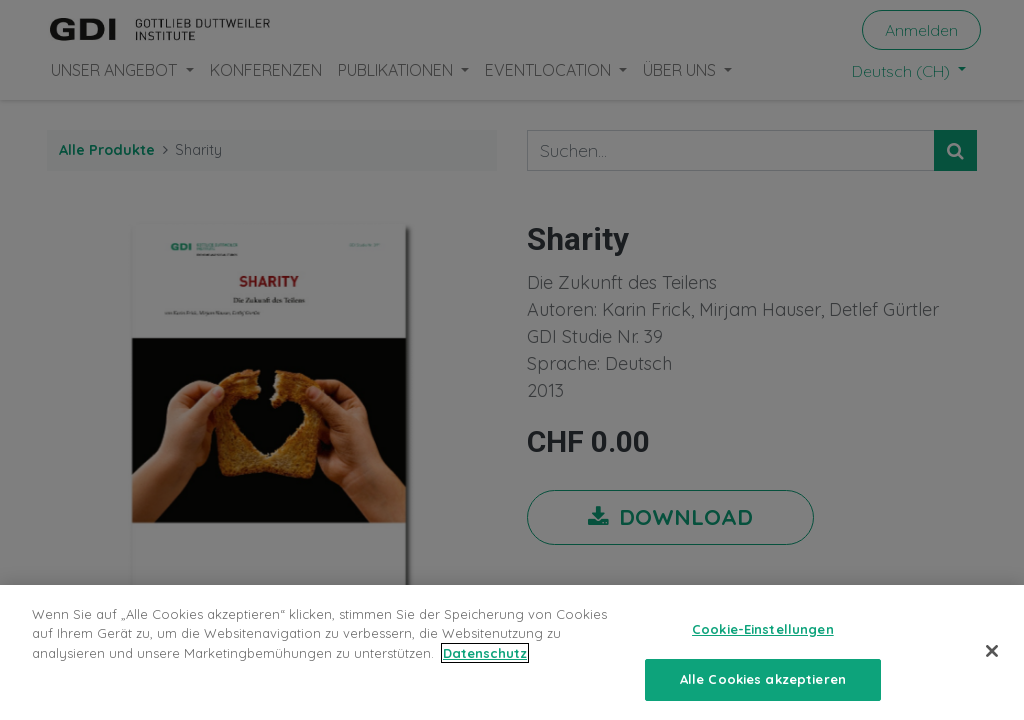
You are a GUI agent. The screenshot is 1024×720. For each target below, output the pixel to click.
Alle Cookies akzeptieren (763, 691)
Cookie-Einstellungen (763, 641)
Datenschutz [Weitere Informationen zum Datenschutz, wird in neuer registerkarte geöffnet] (485, 665)
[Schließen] (992, 663)
